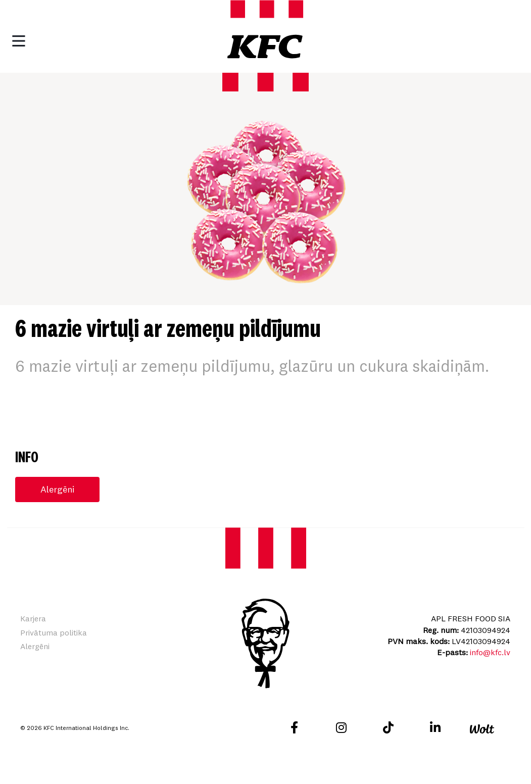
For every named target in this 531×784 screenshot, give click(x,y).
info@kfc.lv (490, 653)
